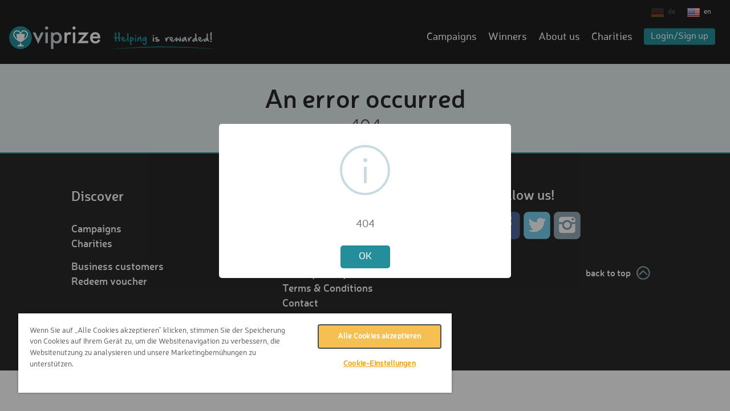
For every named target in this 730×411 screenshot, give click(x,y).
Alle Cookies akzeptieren (370, 336)
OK (365, 256)
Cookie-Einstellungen (371, 364)
